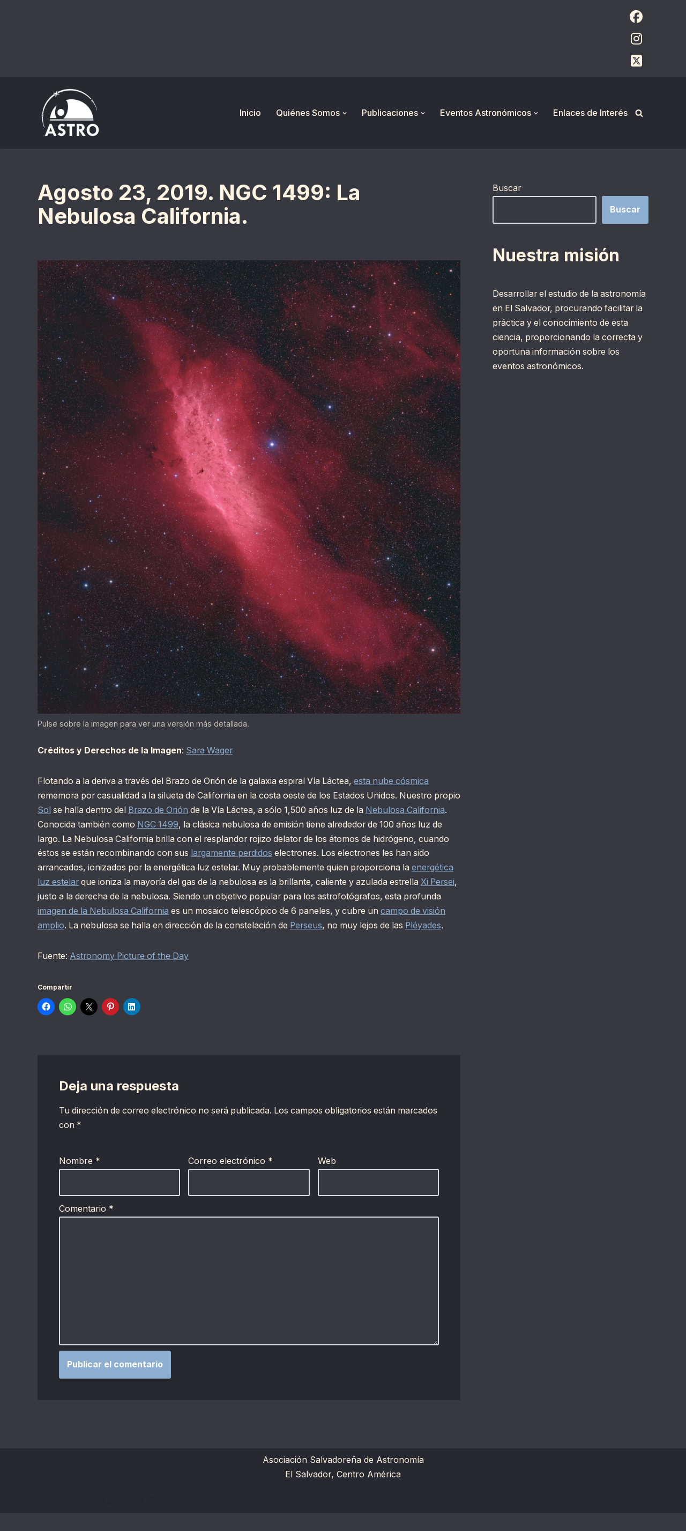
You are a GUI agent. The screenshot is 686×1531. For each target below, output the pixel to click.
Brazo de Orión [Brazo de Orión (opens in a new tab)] (192, 810)
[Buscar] (639, 113)
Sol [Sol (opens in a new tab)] (73, 810)
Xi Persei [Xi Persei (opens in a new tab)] (163, 898)
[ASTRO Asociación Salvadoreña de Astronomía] (70, 113)
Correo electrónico (230, 1178)
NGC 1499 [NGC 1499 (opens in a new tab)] (203, 825)
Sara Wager (211, 750)
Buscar (507, 187)
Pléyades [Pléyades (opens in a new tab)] (175, 941)
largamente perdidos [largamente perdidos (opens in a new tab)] (315, 854)
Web (327, 1178)
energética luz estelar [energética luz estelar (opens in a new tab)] (144, 883)
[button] (344, 113)
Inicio (250, 112)
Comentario (86, 1225)
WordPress (168, 1517)
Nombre (79, 1178)
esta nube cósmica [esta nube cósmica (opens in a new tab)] (403, 781)
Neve (48, 1517)
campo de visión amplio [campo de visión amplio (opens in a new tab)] (170, 927)
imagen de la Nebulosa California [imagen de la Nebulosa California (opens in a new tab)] (248, 912)
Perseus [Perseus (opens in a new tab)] (54, 941)
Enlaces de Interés (590, 112)
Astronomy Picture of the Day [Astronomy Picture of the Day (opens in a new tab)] (131, 972)
